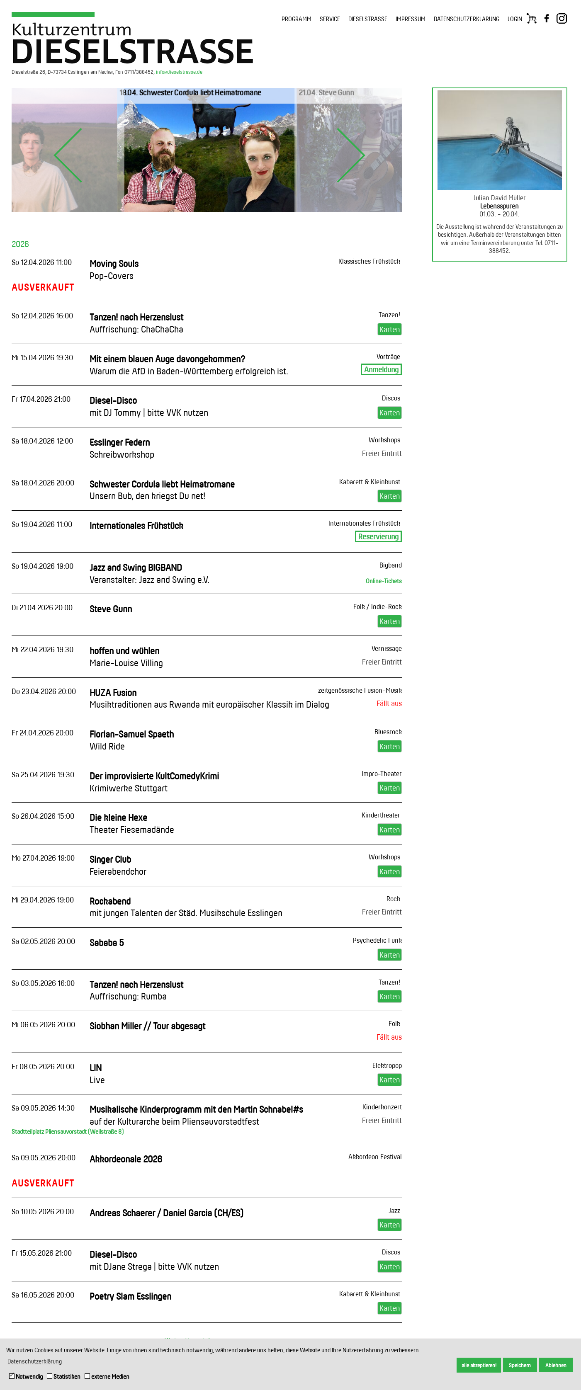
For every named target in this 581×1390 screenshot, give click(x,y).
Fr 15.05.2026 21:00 (42, 1252)
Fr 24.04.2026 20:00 (42, 732)
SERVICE (330, 19)
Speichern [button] (520, 1365)
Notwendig (26, 1376)
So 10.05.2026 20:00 (43, 1211)
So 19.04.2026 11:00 (42, 524)
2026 (20, 243)
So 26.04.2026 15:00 (43, 815)
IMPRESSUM (410, 19)
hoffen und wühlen (126, 656)
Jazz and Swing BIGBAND (149, 573)
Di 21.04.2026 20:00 (42, 607)
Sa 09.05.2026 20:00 (43, 1157)
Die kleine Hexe (132, 823)
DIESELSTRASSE (367, 19)
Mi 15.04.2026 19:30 (42, 357)
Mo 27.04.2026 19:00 (43, 857)
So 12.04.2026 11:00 (42, 262)
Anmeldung (381, 369)
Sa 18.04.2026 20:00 (43, 482)
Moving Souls (114, 269)
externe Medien (107, 1376)
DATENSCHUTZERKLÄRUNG (466, 19)
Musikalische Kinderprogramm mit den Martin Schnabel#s (196, 1115)
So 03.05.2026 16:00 (43, 982)
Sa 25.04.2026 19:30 (43, 774)
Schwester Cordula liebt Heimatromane (162, 490)
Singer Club (118, 865)
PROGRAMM (296, 19)
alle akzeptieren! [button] (479, 1365)
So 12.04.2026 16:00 (42, 315)
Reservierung (378, 536)
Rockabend (186, 907)
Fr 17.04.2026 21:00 (41, 398)
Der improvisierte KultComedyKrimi (154, 781)
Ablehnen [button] (555, 1365)
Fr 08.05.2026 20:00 (43, 1066)
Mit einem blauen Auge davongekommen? (189, 364)
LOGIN (515, 19)
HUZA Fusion (209, 698)
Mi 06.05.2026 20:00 (43, 1024)
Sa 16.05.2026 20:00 (43, 1294)
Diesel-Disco (149, 406)
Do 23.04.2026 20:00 (44, 691)
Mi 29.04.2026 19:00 (43, 899)
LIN (97, 1073)
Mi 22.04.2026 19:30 (42, 649)
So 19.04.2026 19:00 (42, 565)
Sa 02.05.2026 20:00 (43, 941)
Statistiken (63, 1376)
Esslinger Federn (122, 448)
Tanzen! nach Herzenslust (136, 323)
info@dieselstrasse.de (179, 71)
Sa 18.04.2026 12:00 (42, 440)
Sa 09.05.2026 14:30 (43, 1107)
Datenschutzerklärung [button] (34, 1361)
